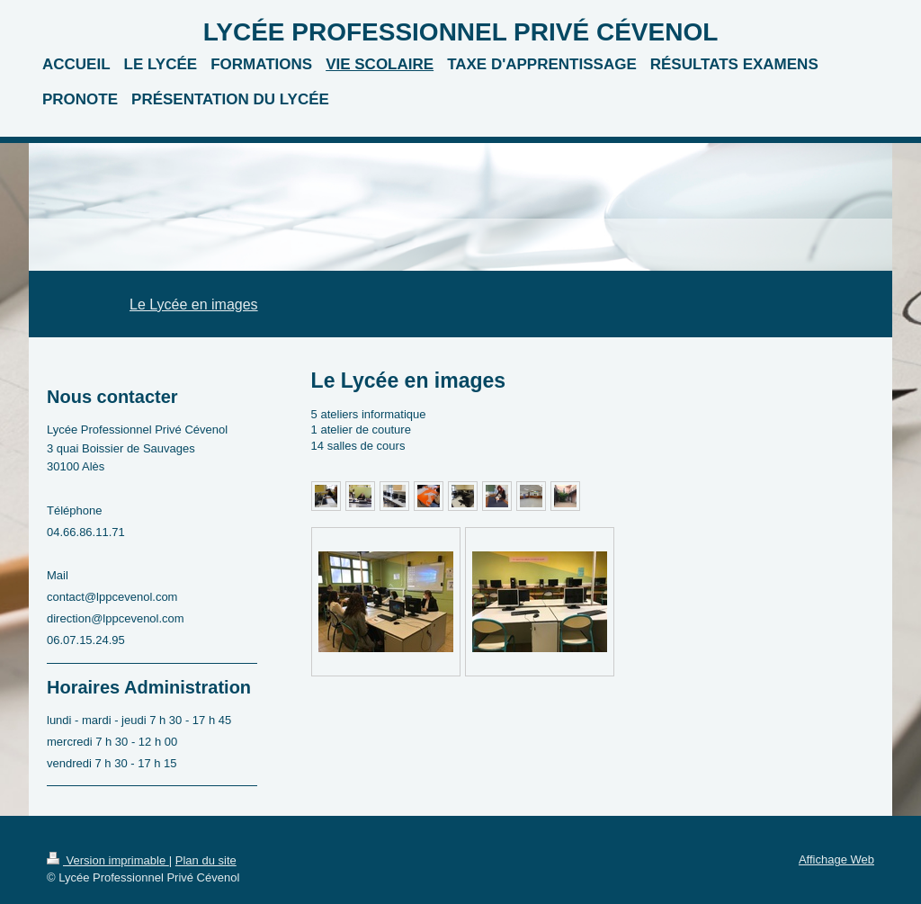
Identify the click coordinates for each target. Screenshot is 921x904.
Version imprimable (108, 860)
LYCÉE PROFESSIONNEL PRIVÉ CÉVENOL (461, 32)
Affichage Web (836, 859)
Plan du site (206, 860)
